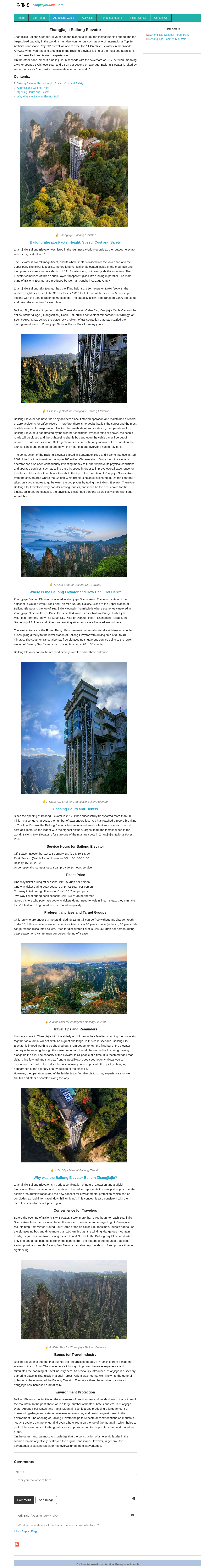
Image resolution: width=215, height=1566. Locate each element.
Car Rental (38, 17)
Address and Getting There (33, 87)
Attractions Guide (63, 17)
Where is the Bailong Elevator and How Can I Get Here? (75, 592)
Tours (21, 17)
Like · (17, 1531)
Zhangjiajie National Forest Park (169, 34)
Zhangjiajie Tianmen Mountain (168, 39)
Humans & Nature (111, 17)
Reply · (26, 1531)
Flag (34, 1531)
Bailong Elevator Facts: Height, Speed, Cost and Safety (50, 83)
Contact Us (161, 17)
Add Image (46, 1500)
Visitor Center (138, 17)
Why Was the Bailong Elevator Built (38, 96)
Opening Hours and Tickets (33, 92)
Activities (87, 17)
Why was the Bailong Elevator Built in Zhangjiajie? (75, 1178)
